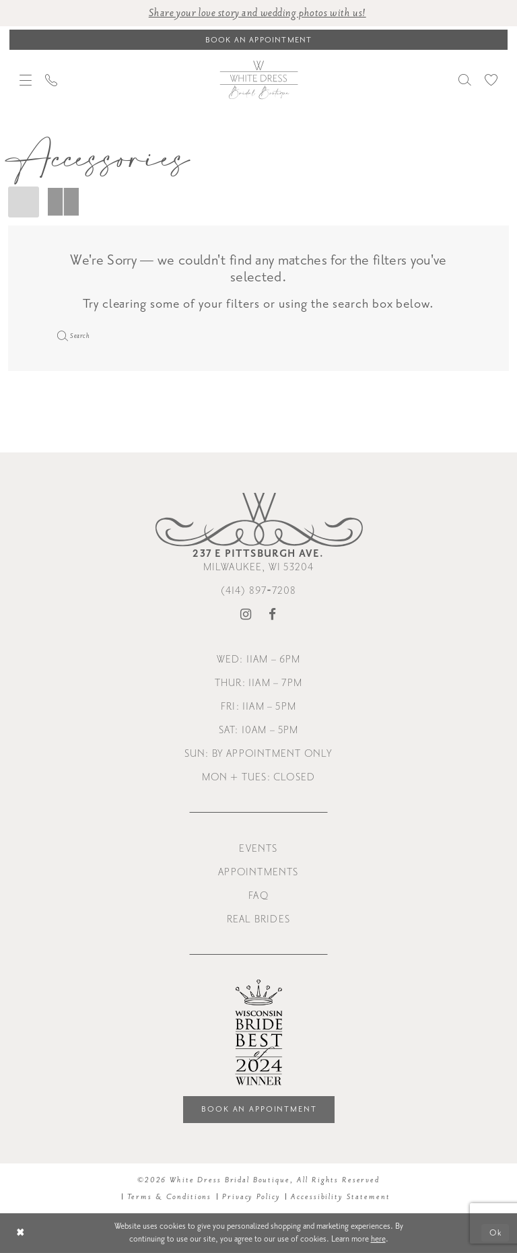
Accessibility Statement (340, 1197)
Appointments (258, 872)
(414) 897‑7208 (259, 590)
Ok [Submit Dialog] (495, 1232)
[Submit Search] (60, 335)
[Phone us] (51, 80)
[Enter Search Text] (258, 335)
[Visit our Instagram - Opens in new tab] (246, 615)
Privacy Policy (251, 1197)
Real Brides (258, 919)
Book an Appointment (259, 1109)
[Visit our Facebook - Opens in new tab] (273, 615)
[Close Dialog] (20, 1233)
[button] (25, 80)
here (378, 1238)
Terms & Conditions (169, 1197)
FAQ (258, 895)
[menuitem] (25, 80)
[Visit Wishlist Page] (491, 79)
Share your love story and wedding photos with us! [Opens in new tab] (257, 13)
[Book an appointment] (258, 40)
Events (258, 848)
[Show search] (465, 79)
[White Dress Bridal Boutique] (258, 79)
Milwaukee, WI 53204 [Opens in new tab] (258, 560)
